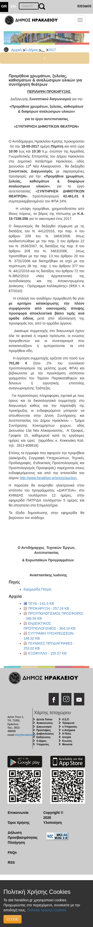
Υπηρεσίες (42, 744)
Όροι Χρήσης (19, 823)
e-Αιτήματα (68, 730)
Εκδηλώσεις (43, 737)
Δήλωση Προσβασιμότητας (22, 835)
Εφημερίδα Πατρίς (38, 589)
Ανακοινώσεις (44, 723)
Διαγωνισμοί (43, 726)
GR (4, 6)
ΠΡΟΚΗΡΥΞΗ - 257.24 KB (48, 608)
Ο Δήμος (31, 50)
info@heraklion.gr (25, 735)
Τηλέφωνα (68, 723)
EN (13, 6)
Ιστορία (66, 737)
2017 (52, 50)
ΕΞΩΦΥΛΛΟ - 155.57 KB (47, 653)
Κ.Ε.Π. (65, 719)
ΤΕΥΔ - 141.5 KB (41, 603)
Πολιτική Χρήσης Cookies (46, 910)
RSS (11, 862)
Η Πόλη (66, 733)
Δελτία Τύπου (44, 719)
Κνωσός (67, 741)
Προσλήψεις (43, 730)
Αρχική (16, 50)
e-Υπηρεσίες (69, 726)
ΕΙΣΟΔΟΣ (84, 6)
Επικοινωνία (18, 813)
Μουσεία (67, 744)
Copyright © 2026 (53, 815)
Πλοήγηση (16, 842)
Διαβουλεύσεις (45, 733)
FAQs (12, 852)
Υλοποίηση (52, 823)
